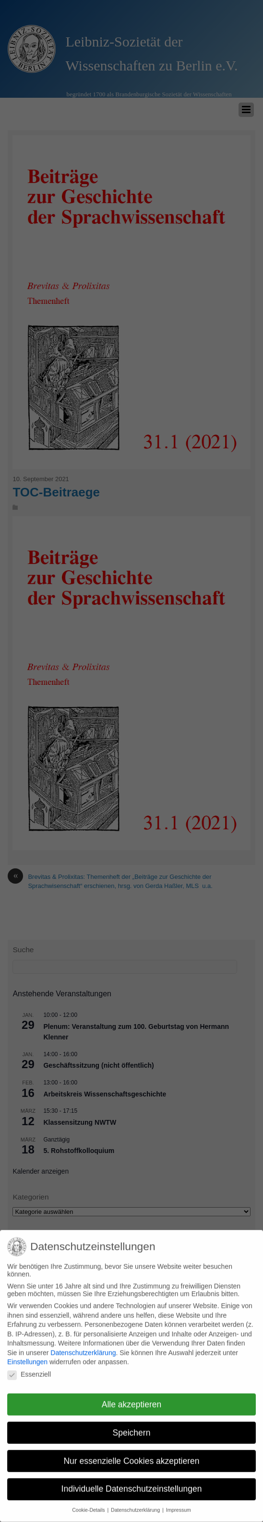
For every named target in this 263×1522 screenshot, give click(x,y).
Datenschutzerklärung (83, 1345)
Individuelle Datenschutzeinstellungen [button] (131, 1482)
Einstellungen (27, 1355)
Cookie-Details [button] (89, 1503)
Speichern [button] (132, 1425)
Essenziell (29, 1367)
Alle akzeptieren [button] (132, 1397)
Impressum (178, 1503)
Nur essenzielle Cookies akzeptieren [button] (131, 1454)
